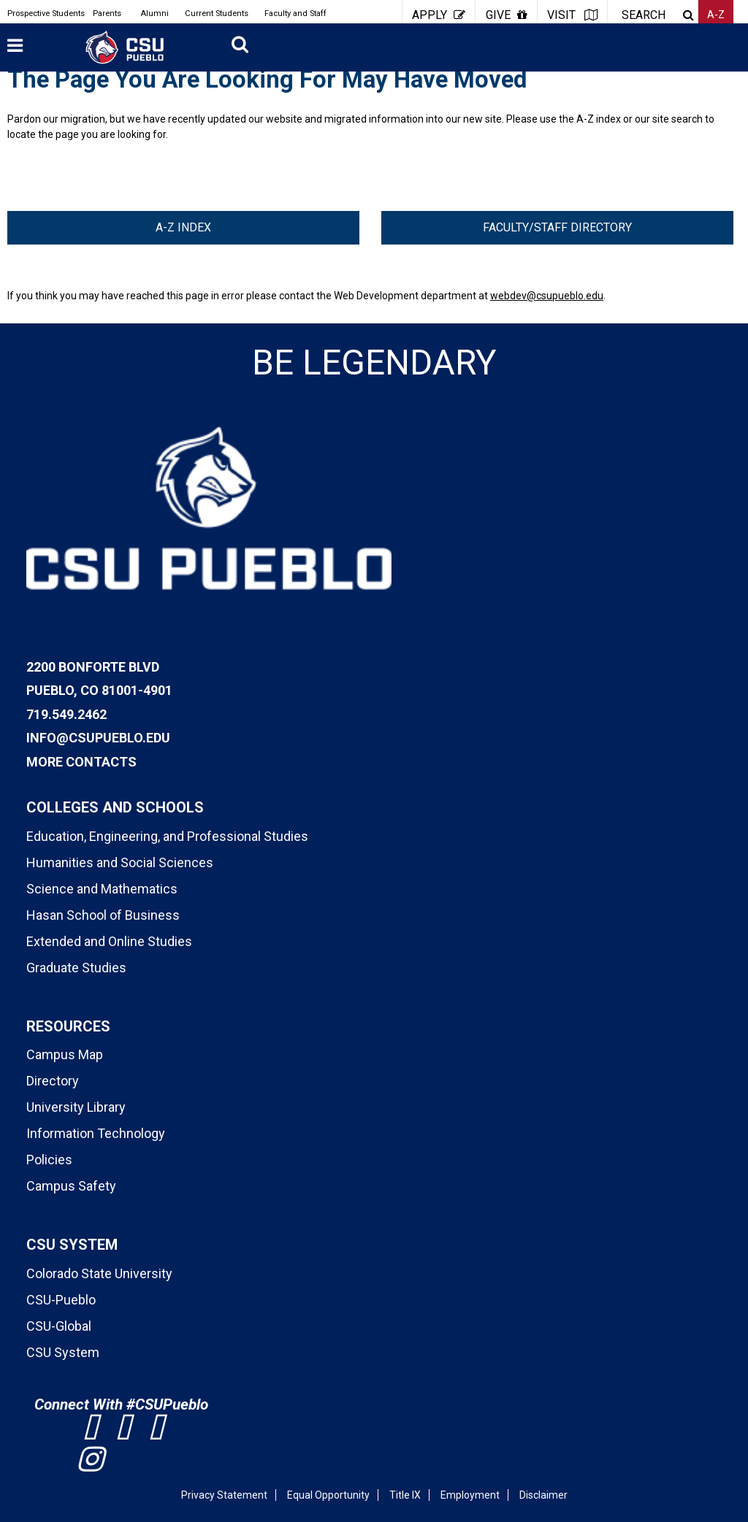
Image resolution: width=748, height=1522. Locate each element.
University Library (76, 1107)
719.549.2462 (66, 714)
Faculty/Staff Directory (557, 227)
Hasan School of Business (103, 915)
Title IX (405, 1495)
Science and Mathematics (102, 888)
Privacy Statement (224, 1495)
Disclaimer (543, 1495)
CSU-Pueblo (61, 1299)
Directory (52, 1080)
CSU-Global (58, 1326)
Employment (470, 1495)
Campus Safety (71, 1186)
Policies (49, 1159)
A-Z (716, 14)
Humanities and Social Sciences (119, 862)
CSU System (62, 1352)
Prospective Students (46, 13)
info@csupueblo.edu (98, 737)
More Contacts (81, 761)
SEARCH (643, 15)
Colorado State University (99, 1273)
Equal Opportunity (328, 1495)
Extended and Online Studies (109, 941)
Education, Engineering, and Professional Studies (167, 836)
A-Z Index (183, 227)
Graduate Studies (76, 967)
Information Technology (95, 1133)
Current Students (216, 13)
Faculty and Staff (295, 13)
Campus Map (64, 1054)
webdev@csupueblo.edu (546, 295)
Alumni (154, 13)
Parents (107, 13)
